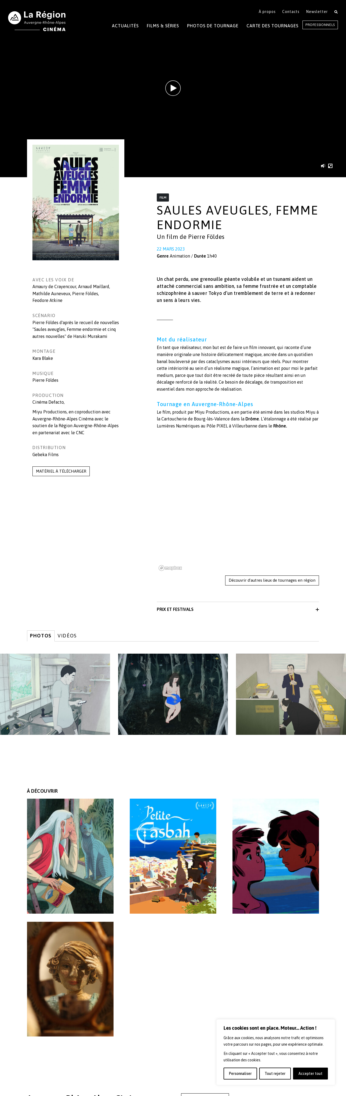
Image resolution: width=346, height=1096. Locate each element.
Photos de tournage (212, 25)
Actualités (125, 25)
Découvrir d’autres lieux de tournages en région (272, 580)
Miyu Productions (49, 411)
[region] (275, 1052)
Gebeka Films (45, 454)
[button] (324, 165)
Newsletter (317, 11)
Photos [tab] (41, 635)
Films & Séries (163, 25)
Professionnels (320, 25)
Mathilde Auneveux (51, 293)
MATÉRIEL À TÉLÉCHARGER (61, 471)
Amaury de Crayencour (54, 286)
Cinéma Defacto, (48, 402)
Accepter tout (310, 1073)
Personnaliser (240, 1073)
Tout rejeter (275, 1073)
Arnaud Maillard (93, 286)
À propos (267, 11)
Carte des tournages (272, 25)
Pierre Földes (85, 293)
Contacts (291, 11)
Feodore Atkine (47, 300)
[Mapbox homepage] (170, 568)
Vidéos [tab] (67, 635)
